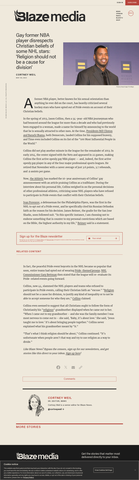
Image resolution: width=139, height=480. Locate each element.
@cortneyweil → (56, 409)
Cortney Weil (26, 75)
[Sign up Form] (102, 238)
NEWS (118, 11)
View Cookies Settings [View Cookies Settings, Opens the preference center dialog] (103, 470)
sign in (120, 2)
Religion (109, 290)
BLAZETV (119, 18)
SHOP (118, 20)
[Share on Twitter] (66, 367)
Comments (69, 379)
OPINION (119, 13)
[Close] (135, 470)
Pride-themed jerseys (87, 270)
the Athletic (37, 178)
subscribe (132, 2)
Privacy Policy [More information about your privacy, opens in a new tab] (28, 477)
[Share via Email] (73, 367)
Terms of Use (50, 240)
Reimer (82, 223)
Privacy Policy (40, 240)
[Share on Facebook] (58, 367)
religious (48, 309)
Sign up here (73, 353)
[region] (69, 470)
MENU (131, 13)
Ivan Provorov (31, 202)
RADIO (118, 16)
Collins (76, 298)
